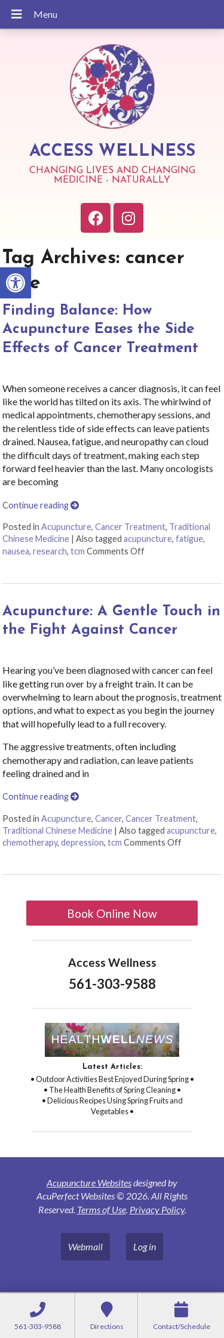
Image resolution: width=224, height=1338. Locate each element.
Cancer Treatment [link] (130, 527)
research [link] (50, 551)
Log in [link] (144, 1246)
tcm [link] (77, 551)
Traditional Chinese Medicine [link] (57, 830)
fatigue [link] (189, 539)
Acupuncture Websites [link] (89, 1182)
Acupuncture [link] (66, 527)
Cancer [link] (108, 818)
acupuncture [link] (148, 539)
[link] (15, 282)
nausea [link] (15, 551)
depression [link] (82, 842)
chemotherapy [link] (29, 842)
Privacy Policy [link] (157, 1209)
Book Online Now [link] (112, 913)
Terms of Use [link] (101, 1209)
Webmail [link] (85, 1246)
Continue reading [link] (40, 505)
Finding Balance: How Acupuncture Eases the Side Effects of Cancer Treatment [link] (100, 329)
